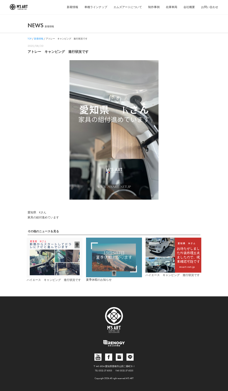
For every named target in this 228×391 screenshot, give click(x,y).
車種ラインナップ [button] (95, 7)
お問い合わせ (209, 7)
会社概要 (189, 7)
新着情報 (72, 7)
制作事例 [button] (154, 7)
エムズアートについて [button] (127, 7)
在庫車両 (171, 7)
